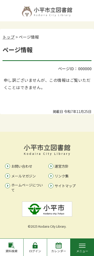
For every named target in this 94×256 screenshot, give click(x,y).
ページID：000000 (74, 69)
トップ (9, 37)
